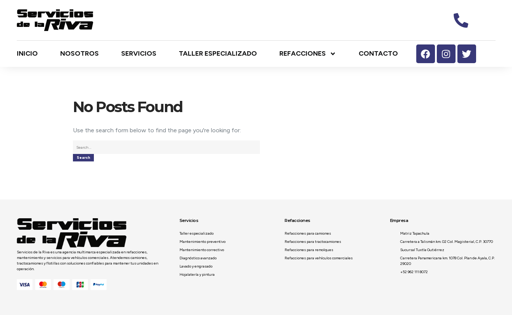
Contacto (378, 53)
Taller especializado (218, 53)
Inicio (27, 53)
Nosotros (79, 53)
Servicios (138, 53)
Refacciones (307, 54)
